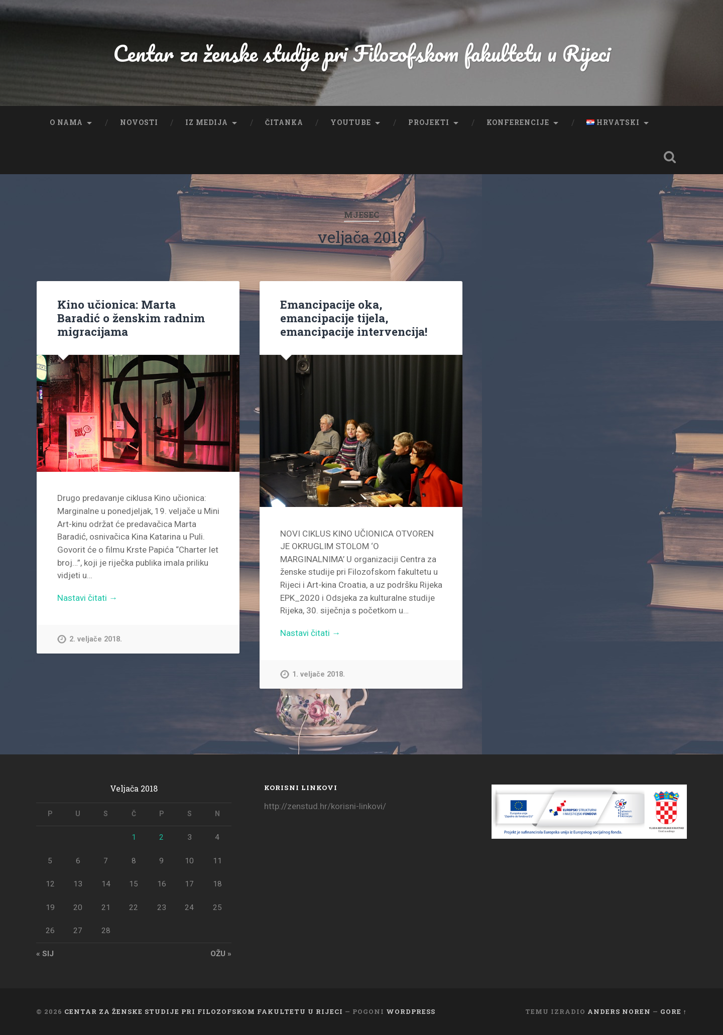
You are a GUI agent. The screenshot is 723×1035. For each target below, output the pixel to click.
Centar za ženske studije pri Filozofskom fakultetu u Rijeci (362, 53)
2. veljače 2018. (95, 639)
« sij (45, 953)
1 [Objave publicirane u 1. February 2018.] (134, 837)
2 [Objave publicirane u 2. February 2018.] (161, 837)
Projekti (428, 122)
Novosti (139, 122)
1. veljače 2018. (318, 674)
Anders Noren (619, 1011)
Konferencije (518, 122)
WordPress (410, 1011)
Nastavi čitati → (87, 598)
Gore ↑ (673, 1011)
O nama (66, 122)
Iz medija (206, 122)
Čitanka (284, 122)
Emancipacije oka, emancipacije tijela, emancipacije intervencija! (353, 318)
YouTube (350, 122)
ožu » (220, 953)
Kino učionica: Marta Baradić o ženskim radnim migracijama (131, 318)
